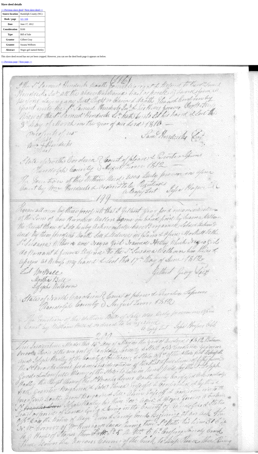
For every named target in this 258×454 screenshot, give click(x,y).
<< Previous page (9, 61)
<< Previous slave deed (12, 10)
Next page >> (25, 61)
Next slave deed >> (34, 10)
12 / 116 (24, 19)
